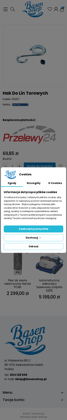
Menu (8, 392)
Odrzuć (33, 246)
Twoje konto (13, 399)
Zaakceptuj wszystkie (33, 229)
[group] (33, 55)
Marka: (7, 104)
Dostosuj (33, 237)
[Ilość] (12, 166)
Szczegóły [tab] (34, 183)
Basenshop (38, 413)
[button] (13, 9)
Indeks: (7, 99)
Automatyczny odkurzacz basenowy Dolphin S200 (49, 285)
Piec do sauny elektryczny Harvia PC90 (17, 283)
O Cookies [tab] (55, 183)
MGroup (42, 416)
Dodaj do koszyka (40, 166)
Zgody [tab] (12, 183)
